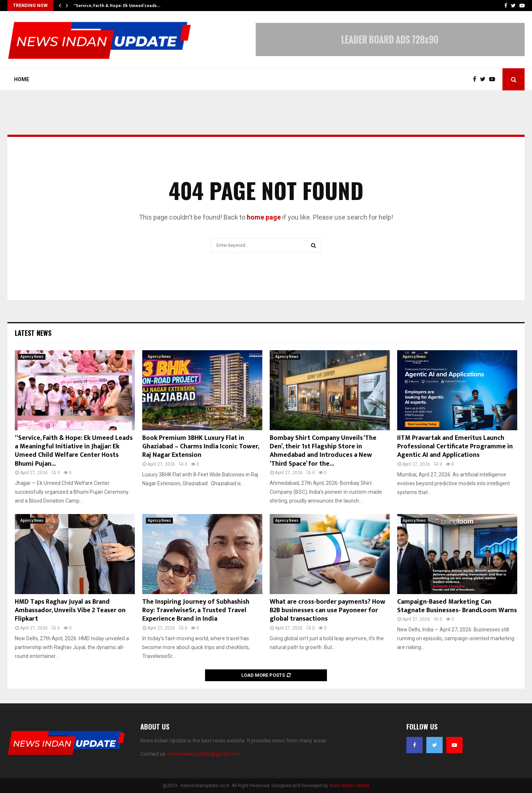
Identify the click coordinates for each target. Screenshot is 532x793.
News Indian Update (349, 785)
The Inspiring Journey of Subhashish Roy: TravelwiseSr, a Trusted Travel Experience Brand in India (195, 610)
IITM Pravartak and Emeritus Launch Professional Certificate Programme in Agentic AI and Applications (455, 446)
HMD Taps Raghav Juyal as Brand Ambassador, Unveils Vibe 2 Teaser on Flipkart (70, 610)
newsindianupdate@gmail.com (204, 754)
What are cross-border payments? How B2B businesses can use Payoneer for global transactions (327, 610)
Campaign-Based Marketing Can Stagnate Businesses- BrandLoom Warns (457, 606)
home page (264, 217)
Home (21, 79)
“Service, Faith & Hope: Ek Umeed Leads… (117, 5)
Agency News (32, 357)
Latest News (33, 333)
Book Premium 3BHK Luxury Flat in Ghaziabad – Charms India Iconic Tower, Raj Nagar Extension (200, 446)
